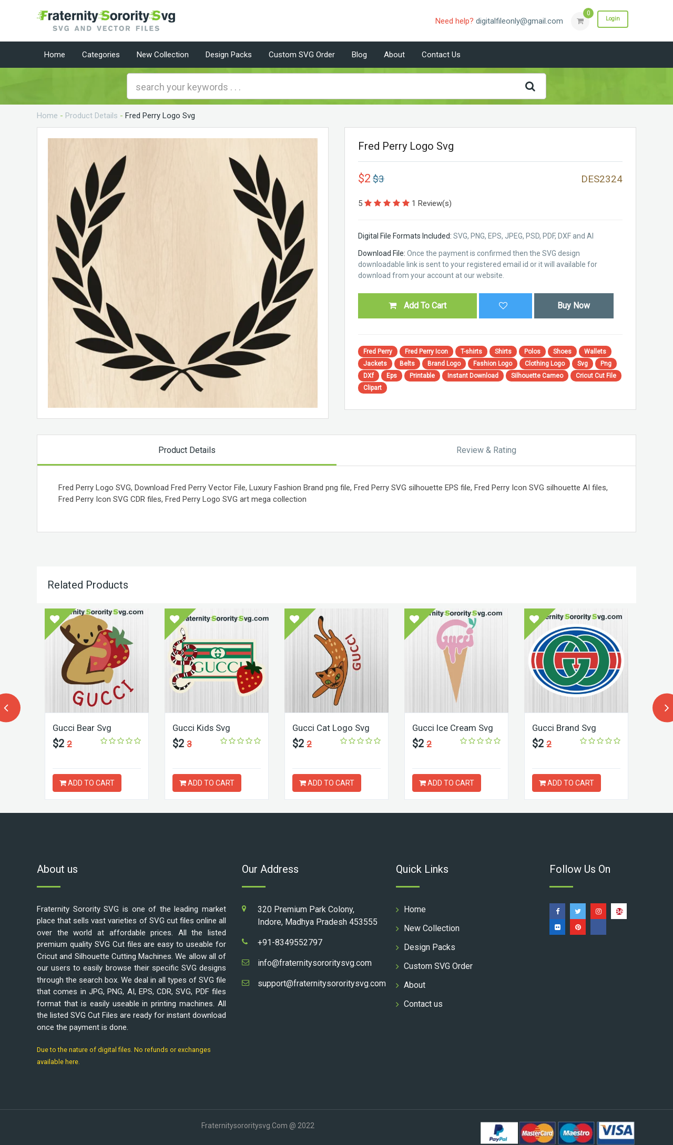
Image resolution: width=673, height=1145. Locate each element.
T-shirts (471, 351)
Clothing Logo (545, 363)
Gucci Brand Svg (566, 727)
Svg (582, 363)
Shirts (503, 351)
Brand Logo (444, 363)
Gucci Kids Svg (203, 727)
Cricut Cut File (596, 375)
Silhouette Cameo (537, 375)
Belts (407, 363)
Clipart (372, 387)
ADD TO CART (87, 783)
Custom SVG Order (302, 54)
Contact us (441, 54)
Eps (391, 375)
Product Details (91, 115)
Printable (422, 375)
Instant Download (472, 375)
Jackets (375, 363)
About (394, 54)
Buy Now (573, 306)
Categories (101, 54)
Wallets (595, 351)
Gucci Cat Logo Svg (332, 727)
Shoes (562, 351)
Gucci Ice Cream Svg (455, 727)
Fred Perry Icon (426, 351)
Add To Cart (417, 306)
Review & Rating (486, 450)
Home (54, 54)
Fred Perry (377, 351)
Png (605, 363)
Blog (359, 54)
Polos (532, 351)
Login (609, 20)
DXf (368, 375)
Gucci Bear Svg (84, 727)
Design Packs (229, 54)
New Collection (163, 54)
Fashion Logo (492, 363)
